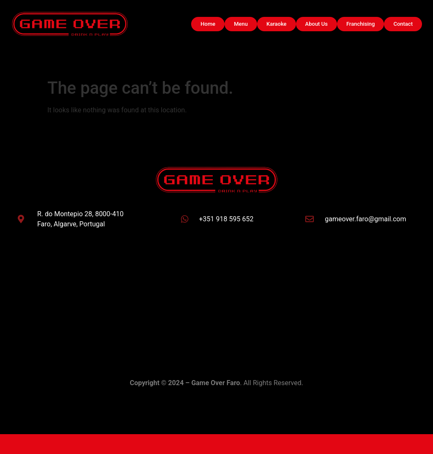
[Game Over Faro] (216, 299)
